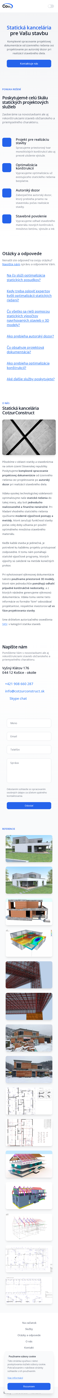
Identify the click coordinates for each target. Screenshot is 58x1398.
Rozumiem (29, 1386)
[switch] (51, 6)
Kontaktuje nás (29, 63)
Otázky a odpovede (29, 1335)
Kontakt (29, 1347)
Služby (29, 1329)
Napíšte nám (11, 264)
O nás (29, 1341)
